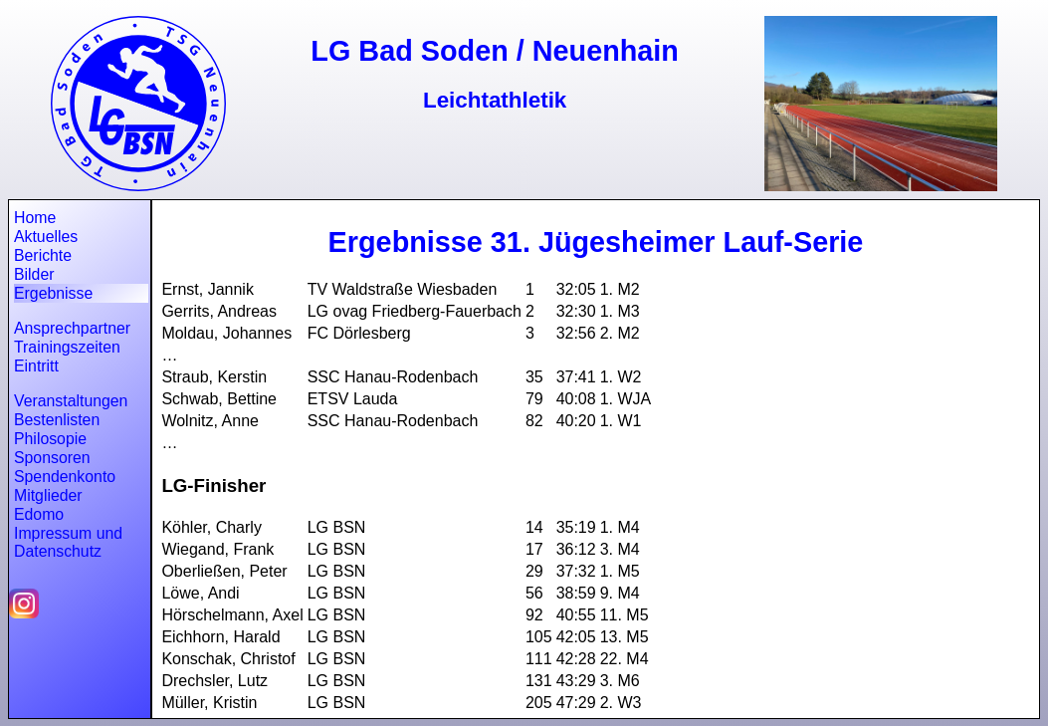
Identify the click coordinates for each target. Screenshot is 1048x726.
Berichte (43, 255)
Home (35, 217)
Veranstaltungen (70, 400)
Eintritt (36, 366)
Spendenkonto (64, 476)
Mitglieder (48, 495)
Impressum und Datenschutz (68, 542)
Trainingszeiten (67, 347)
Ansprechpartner (72, 328)
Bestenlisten (57, 419)
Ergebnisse (53, 293)
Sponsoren (52, 457)
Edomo (39, 514)
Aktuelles (46, 236)
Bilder (34, 274)
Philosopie (50, 438)
